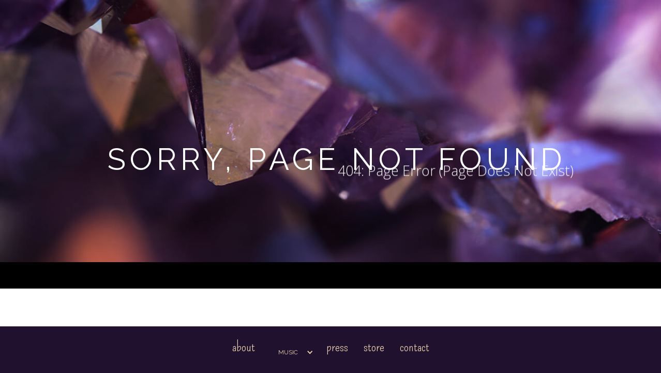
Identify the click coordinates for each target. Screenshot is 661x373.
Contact (414, 347)
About (243, 347)
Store (374, 347)
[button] (291, 352)
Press (337, 347)
